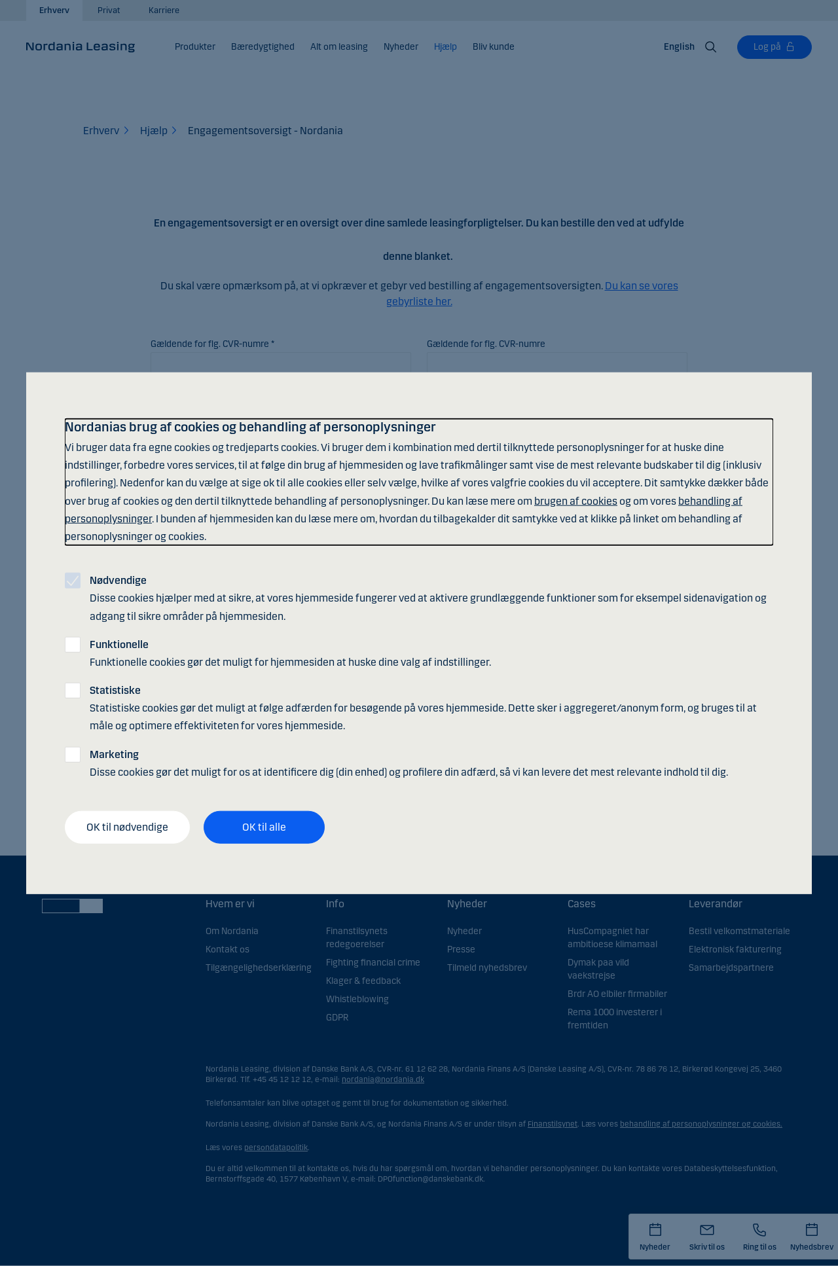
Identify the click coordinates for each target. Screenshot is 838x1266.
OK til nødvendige (127, 827)
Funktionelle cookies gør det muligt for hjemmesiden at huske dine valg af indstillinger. (290, 653)
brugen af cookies (575, 500)
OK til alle (264, 827)
